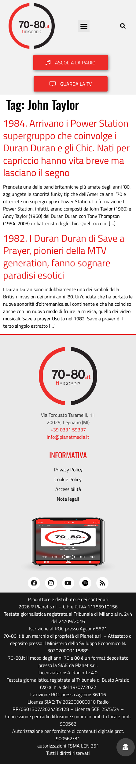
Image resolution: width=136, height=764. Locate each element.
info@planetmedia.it (68, 437)
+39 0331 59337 (68, 429)
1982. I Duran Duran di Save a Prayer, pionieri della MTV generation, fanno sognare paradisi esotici (63, 256)
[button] (84, 26)
